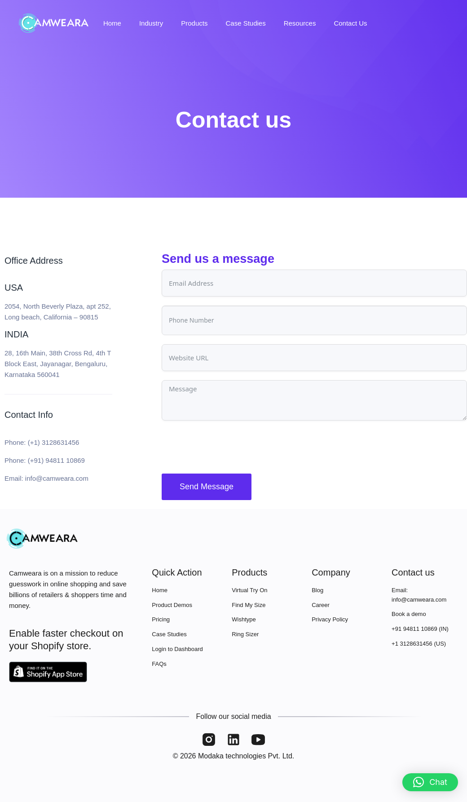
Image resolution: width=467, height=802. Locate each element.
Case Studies (245, 23)
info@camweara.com (56, 478)
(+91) (37, 460)
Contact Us (350, 23)
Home (112, 23)
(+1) (35, 442)
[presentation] (230, 447)
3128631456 (60, 442)
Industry (151, 23)
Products (194, 23)
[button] (430, 782)
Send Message (207, 486)
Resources (300, 23)
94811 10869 (65, 460)
